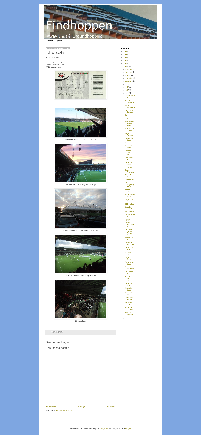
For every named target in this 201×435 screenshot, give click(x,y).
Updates (59, 41)
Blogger (128, 429)
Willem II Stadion (128, 176)
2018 (125, 54)
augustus (128, 81)
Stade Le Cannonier (129, 101)
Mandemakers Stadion (130, 195)
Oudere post (111, 407)
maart (127, 318)
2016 (125, 60)
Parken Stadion (128, 190)
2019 (125, 51)
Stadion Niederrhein (130, 106)
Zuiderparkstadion (129, 248)
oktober (128, 75)
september (129, 78)
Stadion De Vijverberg (129, 243)
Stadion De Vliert (128, 284)
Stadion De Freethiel (129, 308)
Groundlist (49, 41)
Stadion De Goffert (128, 163)
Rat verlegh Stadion (129, 273)
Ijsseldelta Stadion (128, 289)
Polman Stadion (128, 258)
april (127, 93)
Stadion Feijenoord (129, 171)
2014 (125, 66)
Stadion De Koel (128, 294)
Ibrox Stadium (129, 212)
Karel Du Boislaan (129, 313)
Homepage (81, 407)
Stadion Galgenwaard (130, 224)
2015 (125, 63)
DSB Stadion (129, 204)
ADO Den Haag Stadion (128, 278)
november (129, 72)
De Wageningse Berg (129, 184)
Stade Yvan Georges (129, 111)
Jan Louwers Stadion (129, 263)
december (129, 69)
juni (126, 87)
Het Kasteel (129, 167)
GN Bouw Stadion (128, 253)
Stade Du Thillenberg (129, 208)
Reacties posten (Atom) (64, 410)
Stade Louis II (129, 180)
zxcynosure (105, 429)
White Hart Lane (128, 303)
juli (126, 84)
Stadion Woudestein (130, 268)
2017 (125, 57)
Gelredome (128, 143)
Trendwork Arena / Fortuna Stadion (128, 232)
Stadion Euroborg (129, 134)
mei (126, 90)
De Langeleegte (129, 117)
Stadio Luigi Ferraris (129, 299)
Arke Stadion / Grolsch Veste (129, 123)
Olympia (127, 220)
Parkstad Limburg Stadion (128, 152)
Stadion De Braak (128, 147)
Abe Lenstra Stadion (129, 139)
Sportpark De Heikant (129, 129)
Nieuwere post (51, 407)
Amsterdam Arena (129, 200)
